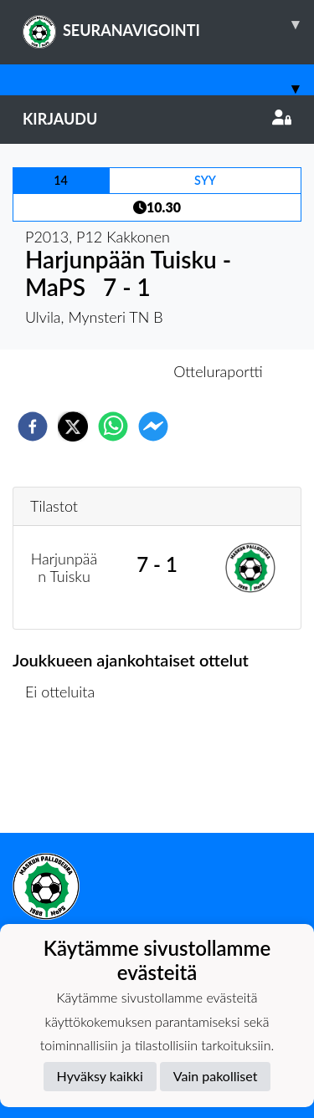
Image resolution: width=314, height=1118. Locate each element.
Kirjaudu (157, 119)
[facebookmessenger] (153, 426)
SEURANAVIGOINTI (168, 24)
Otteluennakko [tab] (99, 371)
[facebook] (33, 426)
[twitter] (73, 426)
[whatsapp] (113, 426)
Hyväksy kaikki (100, 1076)
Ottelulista (66, 776)
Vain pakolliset (215, 1076)
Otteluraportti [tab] (218, 371)
